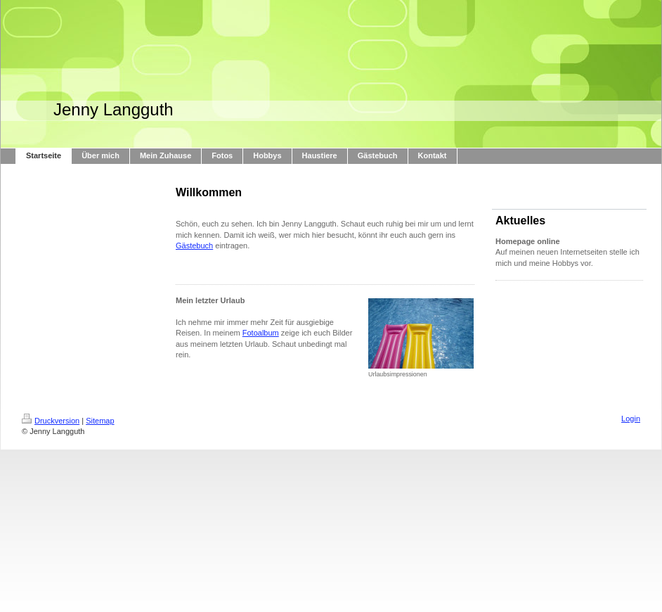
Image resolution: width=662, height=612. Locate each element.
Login (630, 418)
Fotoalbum (260, 333)
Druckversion (50, 420)
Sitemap (100, 420)
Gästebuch (194, 245)
